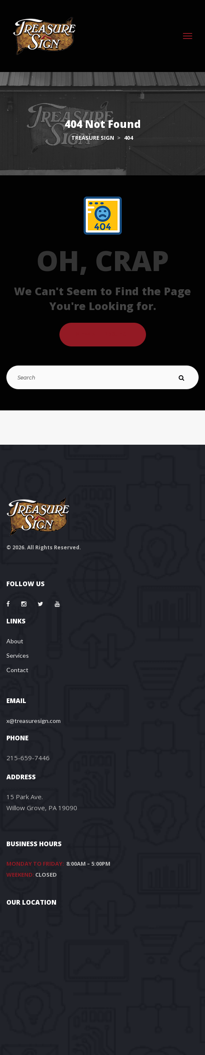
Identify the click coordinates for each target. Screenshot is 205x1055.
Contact (17, 669)
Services (17, 655)
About (14, 641)
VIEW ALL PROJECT (103, 334)
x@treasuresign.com (33, 720)
